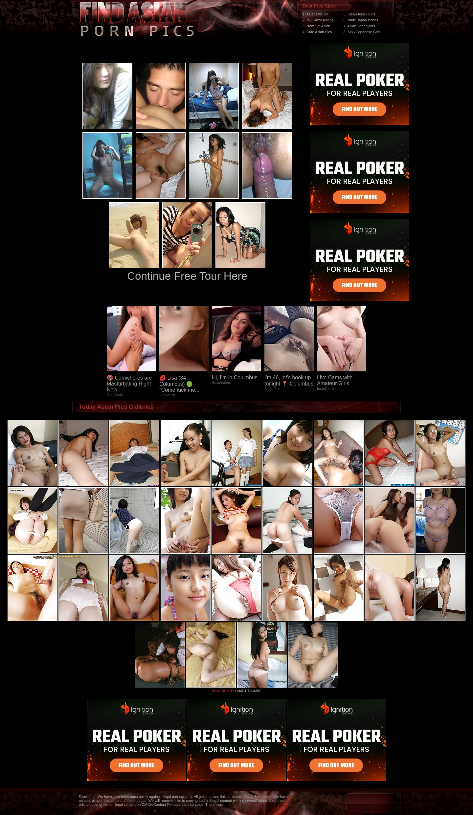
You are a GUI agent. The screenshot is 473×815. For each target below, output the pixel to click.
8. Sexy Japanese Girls (361, 32)
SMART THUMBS (248, 691)
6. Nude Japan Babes (360, 20)
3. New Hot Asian (316, 26)
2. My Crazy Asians (318, 20)
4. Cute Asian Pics (317, 32)
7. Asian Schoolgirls (359, 26)
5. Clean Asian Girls (359, 14)
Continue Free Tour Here (187, 276)
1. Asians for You (316, 14)
